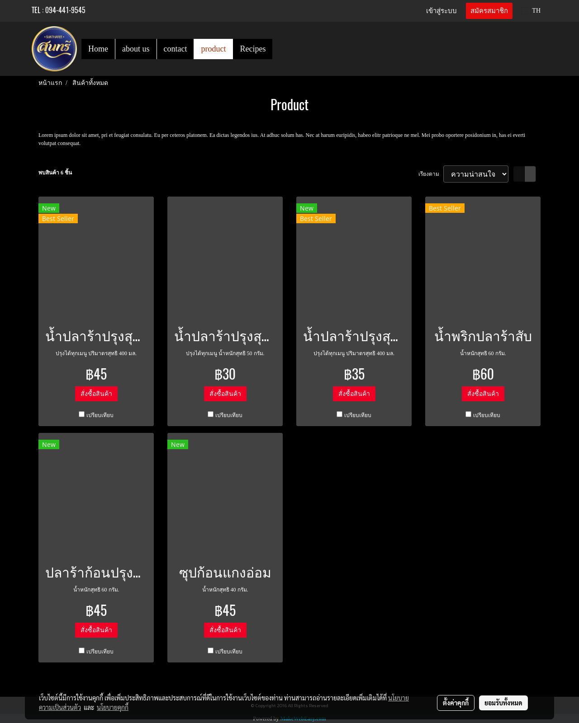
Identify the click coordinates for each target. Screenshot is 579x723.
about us (136, 48)
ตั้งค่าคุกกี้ (456, 703)
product (213, 48)
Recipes (253, 48)
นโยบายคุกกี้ (112, 707)
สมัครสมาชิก (489, 10)
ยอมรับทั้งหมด (503, 703)
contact (175, 48)
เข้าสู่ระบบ (441, 10)
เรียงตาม (430, 174)
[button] (280, 48)
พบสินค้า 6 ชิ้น (55, 172)
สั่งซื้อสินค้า (96, 393)
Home (98, 48)
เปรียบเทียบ (100, 415)
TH (531, 10)
